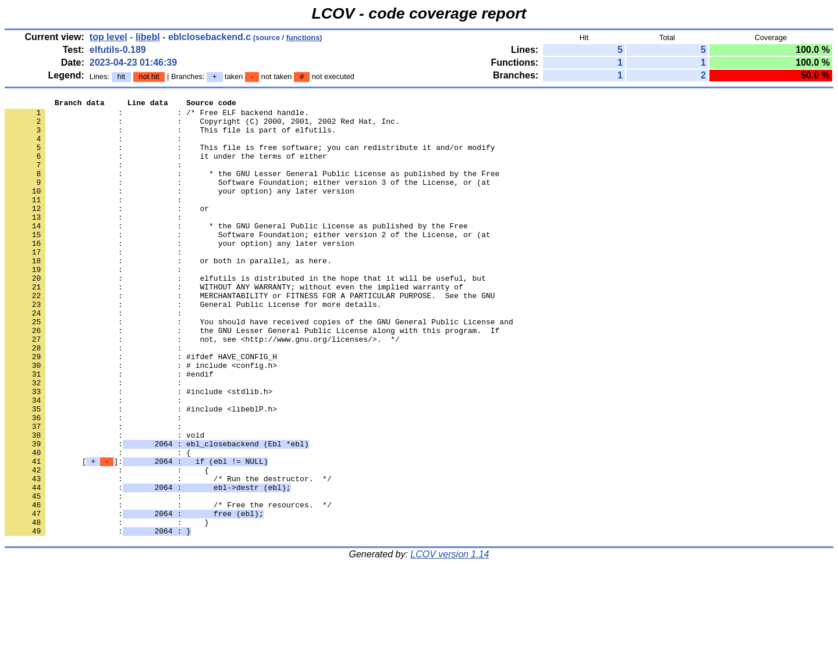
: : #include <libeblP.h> (141, 471)
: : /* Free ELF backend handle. (157, 115)
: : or (107, 231)
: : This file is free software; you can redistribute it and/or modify (250, 157)
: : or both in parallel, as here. (168, 293)
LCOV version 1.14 (449, 641)
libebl (148, 37)
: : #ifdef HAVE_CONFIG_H (141, 408)
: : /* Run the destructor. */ (168, 555)
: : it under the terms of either (166, 168)
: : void (104, 503)
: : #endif (109, 429)
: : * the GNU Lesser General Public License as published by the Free (252, 189)
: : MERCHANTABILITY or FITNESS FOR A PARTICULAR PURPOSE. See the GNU (250, 335)
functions (303, 37)
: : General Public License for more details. (193, 346)
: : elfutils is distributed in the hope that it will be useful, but (245, 314)
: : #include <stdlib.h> (138, 450)
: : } (107, 607)
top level (108, 37)
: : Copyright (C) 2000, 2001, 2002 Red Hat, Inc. (202, 126)
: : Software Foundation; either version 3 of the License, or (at (248, 199)
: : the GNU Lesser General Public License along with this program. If (252, 377)
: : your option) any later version (179, 210)
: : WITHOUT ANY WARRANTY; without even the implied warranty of (234, 325)
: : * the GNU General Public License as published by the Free (236, 251)
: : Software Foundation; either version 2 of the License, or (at (248, 262)
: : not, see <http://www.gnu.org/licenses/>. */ (202, 387)
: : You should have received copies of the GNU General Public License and (259, 367)
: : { (98, 523)
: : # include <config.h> (141, 419)
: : (95, 147)
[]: (136, 534)
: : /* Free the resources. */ (168, 586)
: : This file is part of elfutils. (170, 136)
